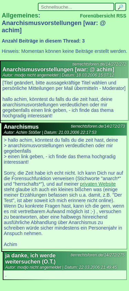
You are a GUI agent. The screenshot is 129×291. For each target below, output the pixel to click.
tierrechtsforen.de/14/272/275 (98, 255)
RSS (121, 16)
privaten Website (98, 184)
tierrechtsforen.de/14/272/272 (99, 64)
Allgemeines (20, 15)
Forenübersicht (97, 16)
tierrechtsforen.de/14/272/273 (98, 126)
